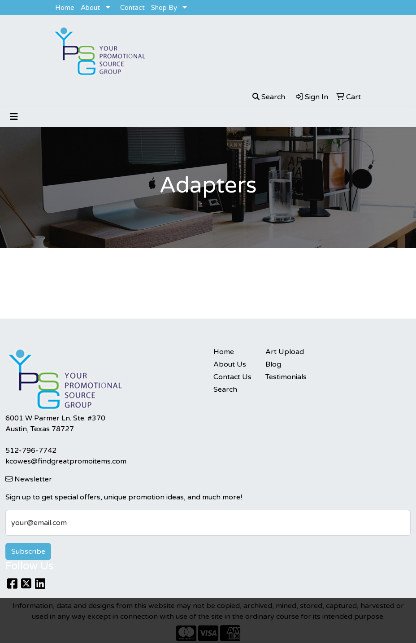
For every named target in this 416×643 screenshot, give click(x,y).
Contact (132, 8)
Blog (273, 364)
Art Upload (284, 351)
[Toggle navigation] (13, 116)
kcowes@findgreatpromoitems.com (65, 461)
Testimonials (286, 376)
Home (64, 8)
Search (225, 389)
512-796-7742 (30, 450)
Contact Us (232, 376)
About (90, 8)
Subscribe (28, 551)
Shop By (164, 8)
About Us (229, 364)
